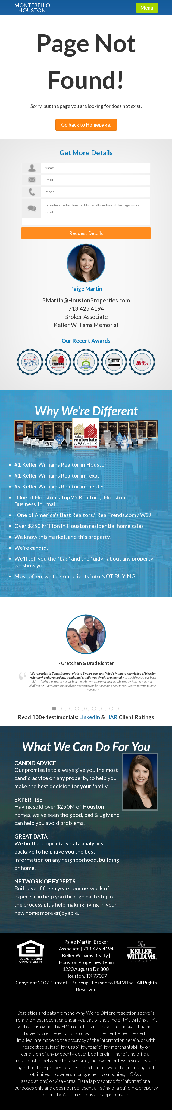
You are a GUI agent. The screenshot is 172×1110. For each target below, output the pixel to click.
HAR (112, 715)
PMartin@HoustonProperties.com (86, 298)
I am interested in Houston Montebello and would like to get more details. (86, 212)
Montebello (32, 7)
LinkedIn (89, 715)
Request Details (86, 232)
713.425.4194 (86, 306)
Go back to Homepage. (86, 125)
